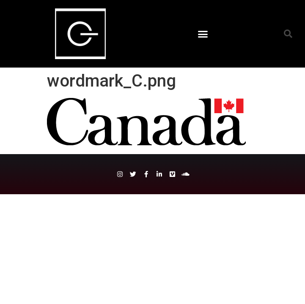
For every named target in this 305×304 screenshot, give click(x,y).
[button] (203, 34)
